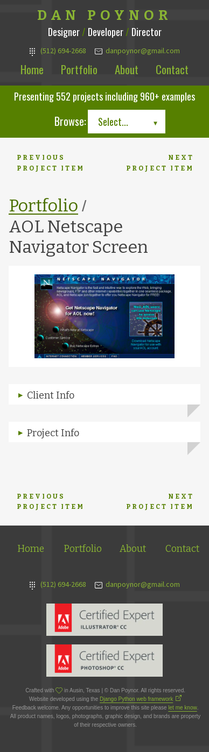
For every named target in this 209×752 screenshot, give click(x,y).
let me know (182, 708)
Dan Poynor (104, 16)
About (126, 69)
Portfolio (79, 69)
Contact (172, 69)
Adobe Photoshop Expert (104, 660)
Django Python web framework (136, 699)
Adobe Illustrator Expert (104, 620)
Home (32, 69)
